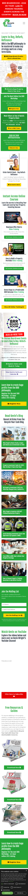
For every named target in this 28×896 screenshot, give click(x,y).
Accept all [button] (7, 893)
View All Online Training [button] (14, 307)
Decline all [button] (20, 893)
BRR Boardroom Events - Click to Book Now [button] (14, 57)
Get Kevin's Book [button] (14, 184)
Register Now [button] (14, 108)
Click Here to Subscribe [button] (14, 695)
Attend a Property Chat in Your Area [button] (14, 90)
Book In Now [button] (14, 148)
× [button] (26, 870)
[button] (14, 890)
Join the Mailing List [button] (14, 615)
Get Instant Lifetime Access (14, 237)
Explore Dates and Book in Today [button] (14, 365)
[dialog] (14, 882)
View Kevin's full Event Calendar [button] (14, 373)
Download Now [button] (14, 767)
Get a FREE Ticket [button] (14, 128)
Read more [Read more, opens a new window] (11, 881)
